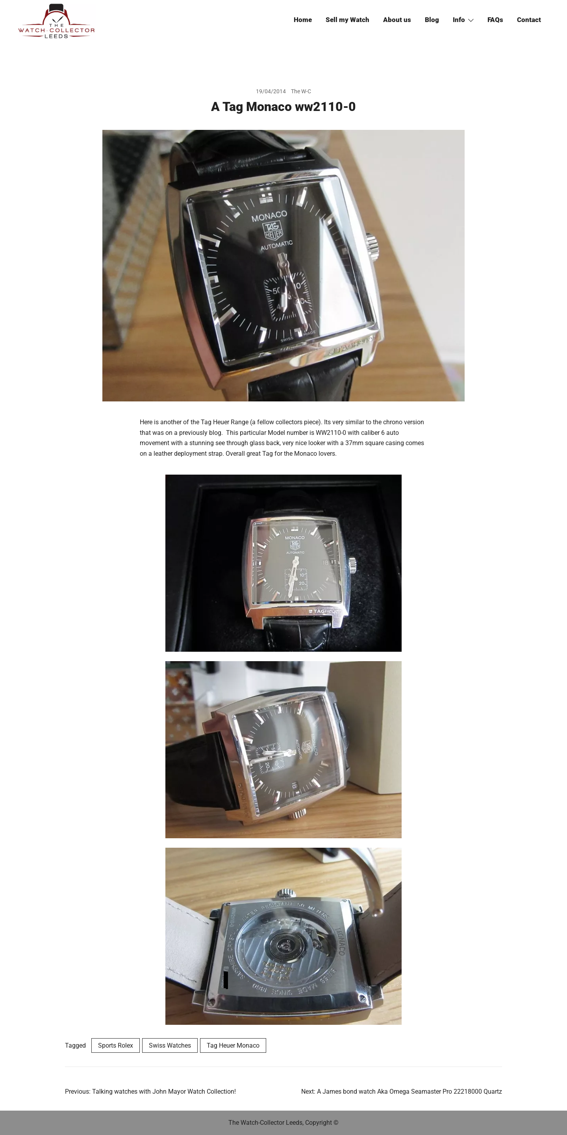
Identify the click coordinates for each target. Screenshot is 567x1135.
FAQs (495, 20)
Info (459, 20)
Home (303, 20)
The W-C (301, 91)
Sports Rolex (115, 1045)
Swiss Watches (170, 1045)
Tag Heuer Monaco (233, 1045)
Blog (432, 20)
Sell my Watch (347, 20)
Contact (529, 20)
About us (397, 20)
